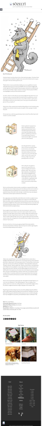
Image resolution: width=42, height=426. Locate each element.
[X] (6, 319)
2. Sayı (34, 406)
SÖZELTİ (22, 4)
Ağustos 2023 (9, 401)
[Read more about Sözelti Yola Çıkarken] (12, 335)
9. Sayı (30, 401)
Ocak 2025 (10, 393)
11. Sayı (32, 398)
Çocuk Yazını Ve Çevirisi (26, 363)
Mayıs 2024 (10, 396)
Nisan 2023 (10, 402)
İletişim (21, 397)
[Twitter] (19, 414)
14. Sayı (32, 393)
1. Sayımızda (24, 344)
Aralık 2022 (10, 404)
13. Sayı (32, 395)
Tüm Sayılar (21, 389)
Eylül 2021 (10, 412)
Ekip (21, 387)
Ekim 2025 (10, 388)
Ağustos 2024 (9, 394)
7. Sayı (30, 402)
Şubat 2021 (10, 415)
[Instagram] (8, 319)
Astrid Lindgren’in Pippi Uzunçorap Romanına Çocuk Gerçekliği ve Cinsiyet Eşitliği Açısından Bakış (12, 364)
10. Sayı (32, 399)
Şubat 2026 (10, 387)
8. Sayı (34, 401)
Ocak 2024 (10, 398)
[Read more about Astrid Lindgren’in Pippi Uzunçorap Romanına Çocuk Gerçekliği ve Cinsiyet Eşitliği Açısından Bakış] (12, 354)
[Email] (15, 319)
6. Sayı (34, 402)
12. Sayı (32, 396)
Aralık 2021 (10, 410)
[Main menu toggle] (1, 10)
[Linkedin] (9, 319)
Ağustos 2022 (9, 405)
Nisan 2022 (10, 409)
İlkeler (21, 390)
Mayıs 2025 (10, 390)
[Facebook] (4, 319)
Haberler (21, 392)
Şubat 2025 (10, 391)
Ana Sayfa (21, 386)
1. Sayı (32, 407)
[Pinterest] (13, 319)
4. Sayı (34, 404)
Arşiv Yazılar (21, 395)
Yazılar (21, 393)
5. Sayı (30, 404)
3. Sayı (30, 406)
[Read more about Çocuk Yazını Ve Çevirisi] (29, 354)
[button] (41, 10)
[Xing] (11, 319)
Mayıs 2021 (10, 413)
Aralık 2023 (10, 399)
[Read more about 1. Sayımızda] (29, 335)
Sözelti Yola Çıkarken (9, 344)
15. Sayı (32, 392)
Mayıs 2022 (10, 407)
